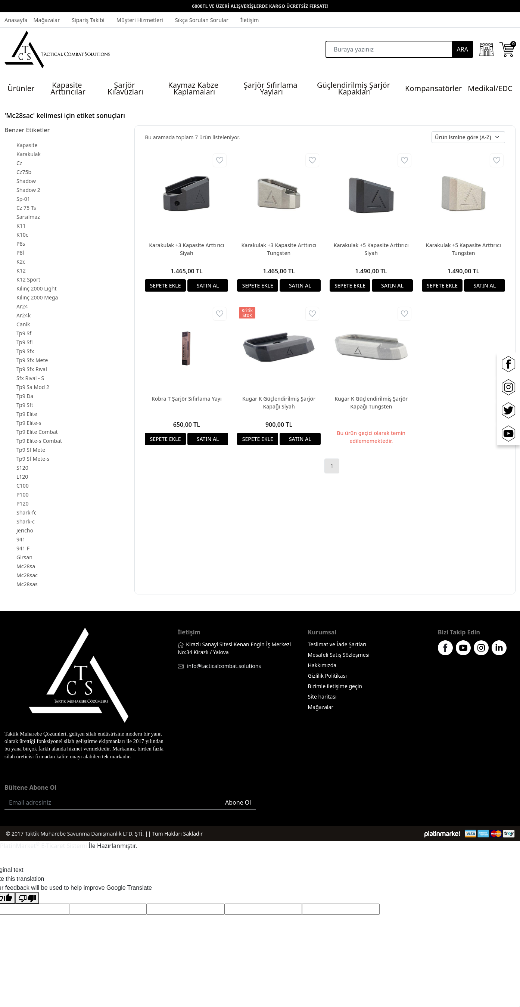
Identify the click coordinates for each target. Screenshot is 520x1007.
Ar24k (23, 315)
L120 (22, 476)
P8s (20, 243)
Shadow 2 (28, 189)
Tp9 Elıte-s (28, 422)
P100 (22, 494)
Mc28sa (25, 566)
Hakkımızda (322, 665)
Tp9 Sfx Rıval (31, 369)
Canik (23, 324)
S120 (22, 467)
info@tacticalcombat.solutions (224, 665)
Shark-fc (26, 512)
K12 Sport (28, 279)
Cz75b (23, 171)
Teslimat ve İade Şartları (337, 644)
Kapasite (26, 145)
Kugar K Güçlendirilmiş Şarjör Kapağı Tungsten (371, 402)
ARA (462, 49)
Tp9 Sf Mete (30, 449)
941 (20, 539)
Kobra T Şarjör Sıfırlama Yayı (187, 398)
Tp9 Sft (24, 404)
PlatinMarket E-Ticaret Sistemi (43, 846)
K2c (20, 261)
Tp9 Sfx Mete (32, 360)
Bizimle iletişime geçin (335, 686)
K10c (22, 234)
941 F (22, 548)
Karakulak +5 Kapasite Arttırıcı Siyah (371, 249)
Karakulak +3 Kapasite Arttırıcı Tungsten (278, 249)
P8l (20, 252)
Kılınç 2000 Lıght (36, 288)
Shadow (26, 180)
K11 (21, 225)
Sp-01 (23, 198)
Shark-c (25, 521)
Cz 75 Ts (26, 207)
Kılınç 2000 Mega (37, 297)
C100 (22, 485)
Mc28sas (27, 584)
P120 (22, 503)
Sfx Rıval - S (30, 378)
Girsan (24, 557)
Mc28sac (27, 575)
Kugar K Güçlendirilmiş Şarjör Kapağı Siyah (278, 402)
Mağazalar (321, 707)
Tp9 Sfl (24, 342)
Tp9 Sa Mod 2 (32, 387)
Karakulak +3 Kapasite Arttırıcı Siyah (186, 249)
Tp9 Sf (23, 333)
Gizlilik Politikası (327, 675)
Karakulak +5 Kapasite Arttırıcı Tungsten (463, 249)
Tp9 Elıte (26, 413)
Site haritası (322, 696)
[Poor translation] (27, 898)
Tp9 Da (24, 396)
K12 (21, 270)
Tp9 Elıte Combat (37, 431)
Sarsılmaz (28, 216)
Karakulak (28, 154)
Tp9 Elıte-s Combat (39, 440)
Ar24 (22, 306)
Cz (19, 163)
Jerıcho (24, 530)
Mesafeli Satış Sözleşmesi (339, 654)
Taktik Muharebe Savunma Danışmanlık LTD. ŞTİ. (84, 833)
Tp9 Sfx (25, 351)
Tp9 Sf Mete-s (32, 458)
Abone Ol (238, 802)
